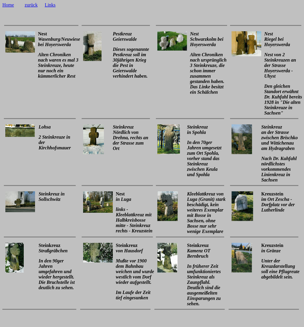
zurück (31, 4)
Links (50, 4)
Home (8, 4)
